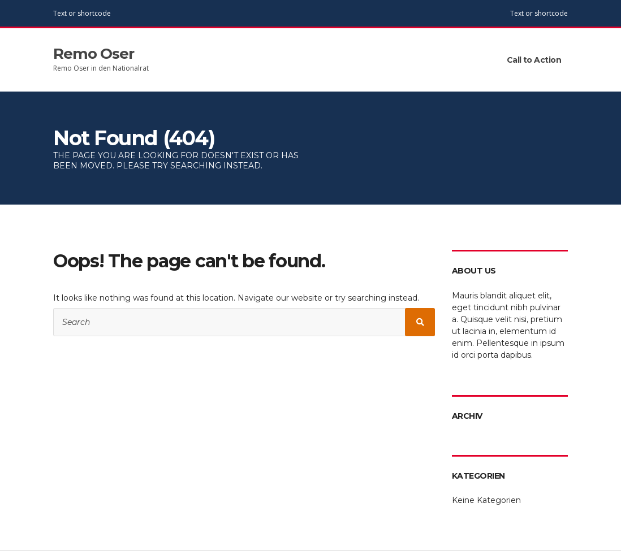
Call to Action (534, 60)
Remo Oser (93, 54)
